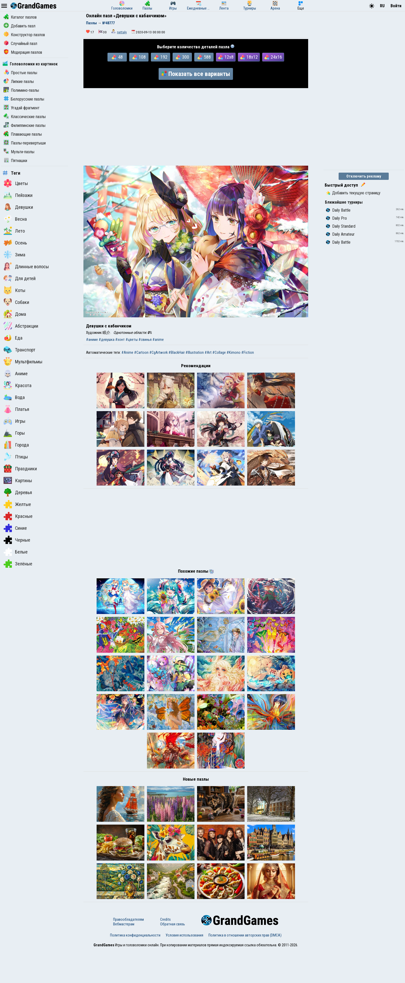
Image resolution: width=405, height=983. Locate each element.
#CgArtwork (158, 352)
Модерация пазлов (23, 52)
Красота (18, 385)
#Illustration (194, 352)
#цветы (132, 339)
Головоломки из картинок (30, 64)
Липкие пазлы (19, 81)
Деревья (18, 492)
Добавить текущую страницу (353, 192)
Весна (15, 219)
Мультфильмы (23, 361)
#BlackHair (176, 352)
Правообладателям (128, 952)
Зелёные (18, 563)
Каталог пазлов (20, 17)
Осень (15, 243)
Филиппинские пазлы (24, 125)
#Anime (127, 352)
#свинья (145, 339)
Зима (14, 254)
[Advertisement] (195, 127)
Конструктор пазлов (24, 34)
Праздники (20, 468)
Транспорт (19, 349)
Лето (14, 231)
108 (139, 57)
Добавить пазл (19, 26)
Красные (18, 516)
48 (117, 57)
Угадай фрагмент (22, 107)
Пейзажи (18, 195)
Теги (11, 173)
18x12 (249, 57)
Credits (165, 952)
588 (204, 57)
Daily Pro (336, 218)
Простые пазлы (20, 72)
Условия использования (184, 968)
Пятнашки (15, 160)
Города (16, 445)
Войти (396, 5)
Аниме (16, 373)
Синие (15, 528)
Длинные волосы (26, 266)
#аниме (92, 339)
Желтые (17, 504)
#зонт (120, 339)
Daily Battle (338, 210)
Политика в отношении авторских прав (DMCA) (245, 968)
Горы (14, 433)
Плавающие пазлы (23, 134)
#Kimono (233, 352)
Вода (14, 397)
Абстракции (21, 326)
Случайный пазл (20, 43)
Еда (13, 338)
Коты (14, 290)
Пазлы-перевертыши (25, 143)
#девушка (106, 339)
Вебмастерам (123, 957)
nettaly (122, 32)
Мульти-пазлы (19, 151)
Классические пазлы (25, 116)
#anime (158, 339)
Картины (18, 480)
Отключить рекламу (363, 176)
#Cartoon (141, 352)
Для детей (20, 278)
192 (160, 57)
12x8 (225, 57)
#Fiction (247, 352)
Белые (16, 552)
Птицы (16, 456)
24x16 (273, 57)
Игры (14, 421)
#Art (208, 352)
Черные (17, 540)
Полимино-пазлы (21, 90)
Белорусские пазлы (24, 99)
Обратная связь (172, 957)
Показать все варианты (195, 74)
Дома (15, 314)
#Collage (219, 352)
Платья (16, 409)
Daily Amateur (340, 234)
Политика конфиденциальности (135, 968)
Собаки (16, 302)
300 (182, 57)
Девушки (18, 207)
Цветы (16, 183)
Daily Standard (340, 226)
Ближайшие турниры (344, 202)
